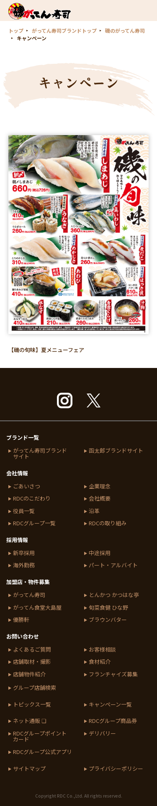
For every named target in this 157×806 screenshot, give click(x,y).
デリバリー (102, 733)
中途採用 (100, 553)
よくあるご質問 (32, 650)
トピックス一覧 (32, 705)
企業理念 (100, 486)
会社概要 (100, 499)
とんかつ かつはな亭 (114, 595)
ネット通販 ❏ (29, 721)
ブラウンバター (108, 620)
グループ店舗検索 (34, 688)
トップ (15, 30)
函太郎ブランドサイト (116, 451)
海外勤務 (24, 565)
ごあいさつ (26, 486)
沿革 (94, 511)
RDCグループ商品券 (113, 721)
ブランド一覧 (22, 437)
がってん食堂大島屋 (37, 608)
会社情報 (17, 473)
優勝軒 (21, 620)
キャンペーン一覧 (110, 705)
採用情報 (17, 540)
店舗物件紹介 (29, 674)
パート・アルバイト (113, 565)
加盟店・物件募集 (28, 581)
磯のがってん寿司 (125, 30)
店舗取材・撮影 (32, 662)
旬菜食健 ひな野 (108, 608)
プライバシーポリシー (116, 769)
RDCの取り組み (107, 523)
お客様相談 (102, 650)
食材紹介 (100, 662)
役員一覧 (24, 511)
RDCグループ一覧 (34, 523)
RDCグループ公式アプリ (42, 752)
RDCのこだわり (32, 499)
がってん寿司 (29, 595)
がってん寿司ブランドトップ (64, 30)
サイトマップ (29, 769)
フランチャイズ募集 (113, 674)
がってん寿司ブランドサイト (40, 454)
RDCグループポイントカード (40, 736)
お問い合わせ (22, 636)
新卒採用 (24, 553)
